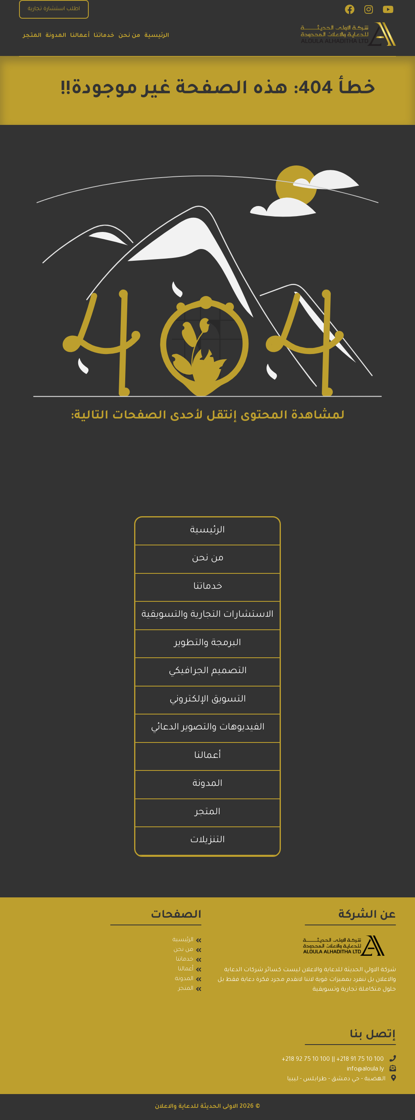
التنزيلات (207, 841)
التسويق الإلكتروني (207, 700)
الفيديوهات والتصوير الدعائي (208, 728)
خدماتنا (104, 36)
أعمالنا (80, 36)
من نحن (129, 36)
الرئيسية (156, 36)
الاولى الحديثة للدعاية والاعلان (196, 1107)
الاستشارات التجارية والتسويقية (207, 615)
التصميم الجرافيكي (208, 672)
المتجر (32, 36)
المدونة (55, 36)
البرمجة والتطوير (207, 644)
